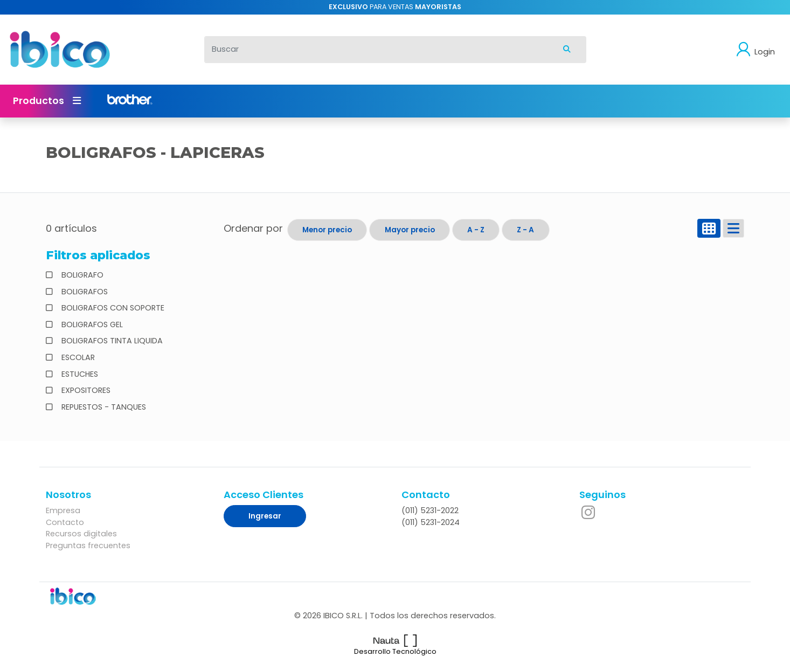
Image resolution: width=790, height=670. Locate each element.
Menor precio (327, 230)
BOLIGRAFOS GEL (91, 324)
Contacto (65, 522)
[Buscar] (376, 49)
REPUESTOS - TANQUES (102, 407)
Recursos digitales (81, 533)
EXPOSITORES (84, 390)
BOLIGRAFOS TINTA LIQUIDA (111, 340)
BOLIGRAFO (81, 275)
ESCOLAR (77, 357)
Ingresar (264, 516)
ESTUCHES (78, 374)
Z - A (525, 230)
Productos (47, 100)
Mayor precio (410, 230)
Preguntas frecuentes (88, 545)
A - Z (475, 230)
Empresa (63, 510)
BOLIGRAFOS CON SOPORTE (111, 307)
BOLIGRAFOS (83, 291)
